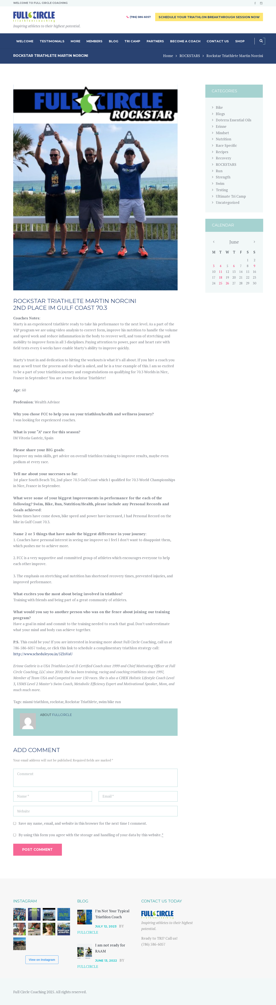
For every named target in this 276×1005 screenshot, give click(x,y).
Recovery (223, 158)
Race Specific (226, 145)
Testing (222, 189)
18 (220, 277)
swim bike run (110, 701)
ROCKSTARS (190, 55)
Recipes (222, 151)
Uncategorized (227, 202)
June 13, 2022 (106, 960)
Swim (220, 183)
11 (220, 272)
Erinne (221, 126)
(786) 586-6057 (140, 17)
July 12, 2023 (106, 926)
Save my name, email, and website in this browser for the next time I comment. (83, 823)
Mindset (222, 132)
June (234, 242)
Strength (223, 177)
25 (220, 283)
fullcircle (62, 715)
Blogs (220, 113)
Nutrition (223, 139)
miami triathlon (35, 701)
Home (168, 55)
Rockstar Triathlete (81, 701)
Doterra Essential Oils (233, 120)
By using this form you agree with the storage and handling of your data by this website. (91, 835)
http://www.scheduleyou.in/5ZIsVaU (42, 653)
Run (219, 170)
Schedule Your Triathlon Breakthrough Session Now (209, 17)
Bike (219, 107)
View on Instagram (42, 959)
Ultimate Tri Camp (231, 196)
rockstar (56, 701)
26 (227, 283)
